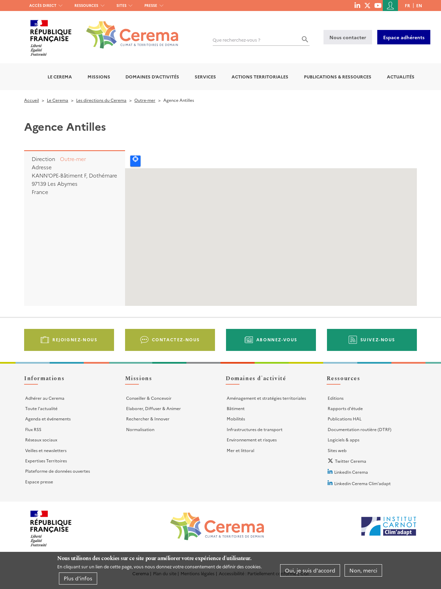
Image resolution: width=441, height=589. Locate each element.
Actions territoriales (260, 76)
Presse (150, 5)
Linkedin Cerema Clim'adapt (362, 483)
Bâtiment (236, 408)
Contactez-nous (176, 339)
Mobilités (236, 418)
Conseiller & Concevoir (149, 398)
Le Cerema (60, 76)
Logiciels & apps (343, 439)
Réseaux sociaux (41, 439)
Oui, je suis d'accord (310, 570)
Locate (135, 161)
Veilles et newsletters (45, 450)
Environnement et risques (252, 439)
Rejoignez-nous (74, 339)
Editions (335, 398)
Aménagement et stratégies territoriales (266, 398)
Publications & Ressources (337, 76)
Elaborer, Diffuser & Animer (153, 408)
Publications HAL (344, 418)
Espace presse (39, 481)
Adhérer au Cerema (44, 398)
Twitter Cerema (350, 461)
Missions (99, 76)
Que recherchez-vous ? (236, 39)
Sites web (337, 450)
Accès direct (43, 5)
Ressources (86, 5)
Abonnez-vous (276, 339)
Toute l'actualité (41, 408)
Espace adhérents (403, 37)
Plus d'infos (78, 578)
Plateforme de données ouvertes (57, 471)
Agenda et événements (48, 418)
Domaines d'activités (152, 76)
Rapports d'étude (345, 408)
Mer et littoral (240, 450)
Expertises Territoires (46, 460)
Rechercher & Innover (148, 418)
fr (407, 5)
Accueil (31, 100)
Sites (121, 5)
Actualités (400, 76)
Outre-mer (144, 100)
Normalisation (140, 429)
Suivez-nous (378, 339)
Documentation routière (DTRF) (359, 429)
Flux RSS (33, 429)
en (419, 5)
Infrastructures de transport (255, 429)
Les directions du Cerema (101, 100)
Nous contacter (347, 37)
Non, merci (363, 570)
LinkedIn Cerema (351, 472)
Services (205, 76)
